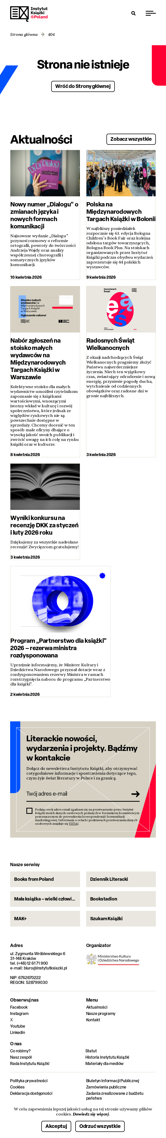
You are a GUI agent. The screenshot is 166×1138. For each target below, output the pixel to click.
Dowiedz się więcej (91, 1114)
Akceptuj (56, 1126)
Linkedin (17, 1032)
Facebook (19, 1007)
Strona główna (24, 34)
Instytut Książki (29, 14)
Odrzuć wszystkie (100, 1126)
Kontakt (93, 1019)
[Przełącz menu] (150, 13)
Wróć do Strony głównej (83, 86)
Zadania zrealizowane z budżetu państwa (114, 1096)
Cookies (17, 1087)
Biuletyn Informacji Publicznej (112, 1080)
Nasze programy (101, 1013)
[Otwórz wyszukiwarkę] (133, 13)
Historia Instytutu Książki (107, 1057)
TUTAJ (73, 824)
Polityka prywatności (29, 1080)
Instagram (19, 1013)
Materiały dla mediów (104, 1063)
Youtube (17, 1026)
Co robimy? (20, 1051)
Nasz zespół (21, 1057)
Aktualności (96, 1007)
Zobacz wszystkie (131, 138)
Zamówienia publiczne (106, 1087)
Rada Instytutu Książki (29, 1063)
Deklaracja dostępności (31, 1093)
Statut (91, 1051)
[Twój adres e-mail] (75, 794)
